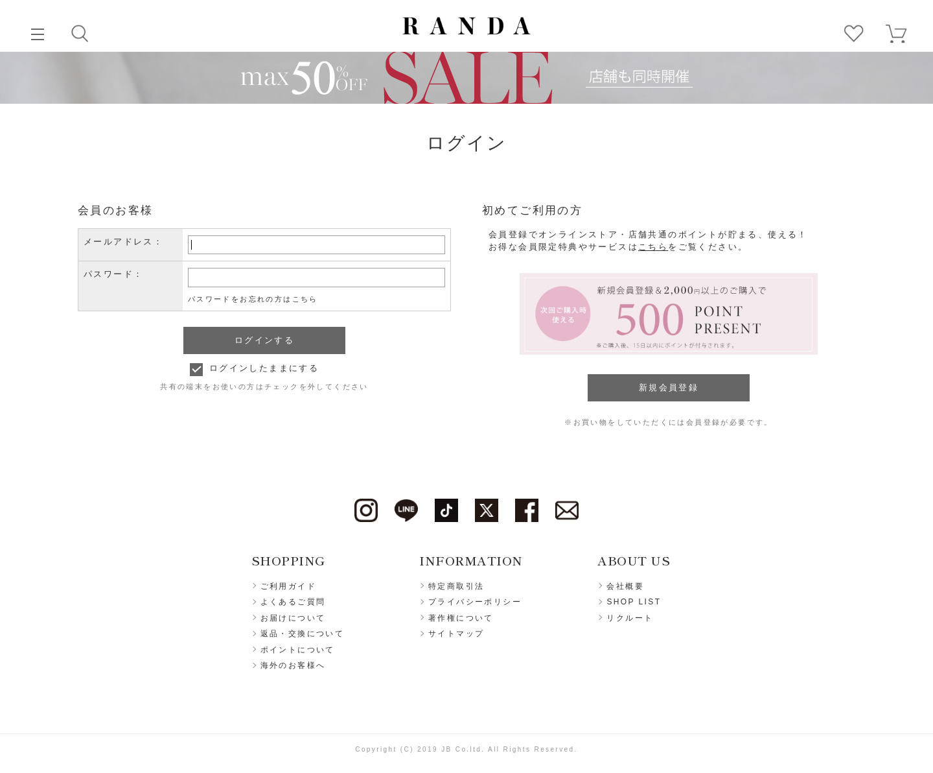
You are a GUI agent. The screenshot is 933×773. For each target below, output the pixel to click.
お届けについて (293, 618)
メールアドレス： (123, 241)
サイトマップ (456, 633)
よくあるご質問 (293, 601)
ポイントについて (297, 649)
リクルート (629, 618)
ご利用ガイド (288, 586)
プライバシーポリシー (475, 601)
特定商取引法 (456, 586)
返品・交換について (302, 633)
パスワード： (113, 274)
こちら (653, 247)
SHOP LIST (633, 601)
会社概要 (625, 586)
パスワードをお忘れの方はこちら (253, 299)
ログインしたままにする (264, 368)
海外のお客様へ (293, 665)
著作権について (461, 618)
